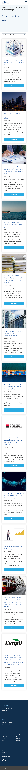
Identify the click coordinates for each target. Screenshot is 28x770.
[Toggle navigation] (26, 2)
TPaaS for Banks (5, 710)
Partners (3, 738)
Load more (13, 694)
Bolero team (4, 736)
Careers (3, 740)
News (17, 736)
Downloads (18, 738)
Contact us (4, 742)
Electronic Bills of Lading (6, 712)
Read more (14, 85)
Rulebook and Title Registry (7, 722)
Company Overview (6, 734)
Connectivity (4, 726)
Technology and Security (6, 724)
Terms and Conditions (20, 740)
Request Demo (19, 734)
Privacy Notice (19, 742)
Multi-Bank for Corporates (7, 708)
